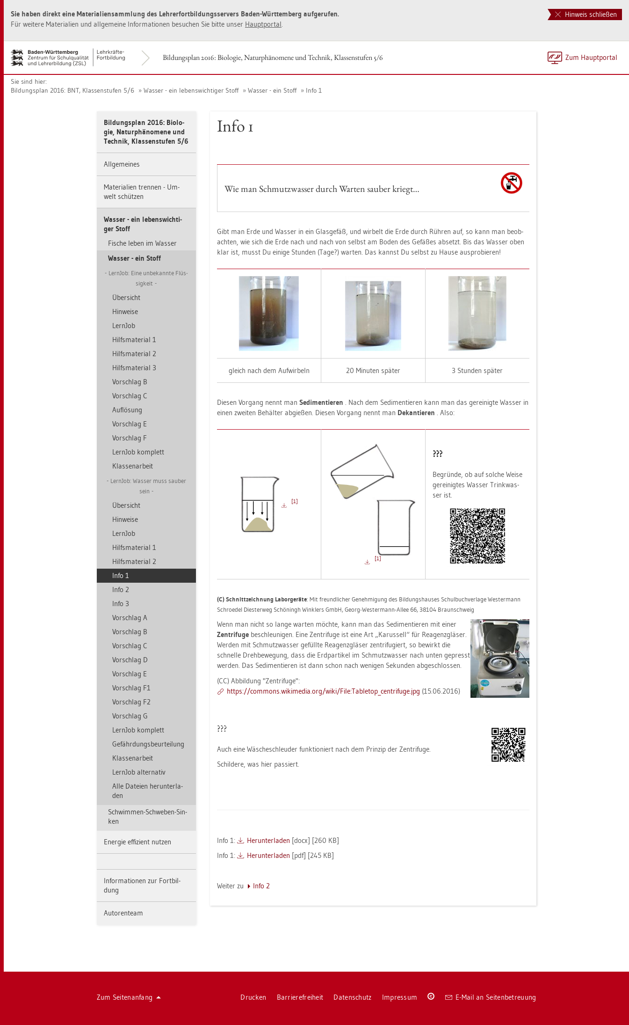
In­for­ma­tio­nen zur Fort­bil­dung (142, 885)
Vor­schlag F (129, 437)
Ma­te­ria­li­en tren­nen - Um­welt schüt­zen (142, 192)
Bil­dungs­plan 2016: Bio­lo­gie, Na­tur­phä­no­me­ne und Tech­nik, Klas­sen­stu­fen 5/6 (273, 57)
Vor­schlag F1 (131, 687)
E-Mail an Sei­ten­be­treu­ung (490, 997)
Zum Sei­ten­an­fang (129, 997)
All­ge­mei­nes (122, 164)
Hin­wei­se (125, 311)
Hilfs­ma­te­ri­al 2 (134, 353)
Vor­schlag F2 (131, 701)
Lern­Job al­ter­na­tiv (139, 772)
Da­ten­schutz (352, 997)
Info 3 (120, 603)
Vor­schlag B (129, 381)
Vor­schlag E (129, 423)
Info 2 (120, 589)
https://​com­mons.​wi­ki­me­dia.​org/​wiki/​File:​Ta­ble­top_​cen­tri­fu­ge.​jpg (323, 691)
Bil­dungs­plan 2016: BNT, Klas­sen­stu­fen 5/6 (72, 90)
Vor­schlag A (129, 617)
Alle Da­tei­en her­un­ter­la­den (147, 791)
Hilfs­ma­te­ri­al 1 (134, 339)
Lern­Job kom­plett (138, 451)
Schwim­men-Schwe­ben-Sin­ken (147, 816)
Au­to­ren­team (123, 912)
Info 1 (314, 90)
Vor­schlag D (130, 659)
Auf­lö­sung (127, 409)
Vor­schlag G (130, 715)
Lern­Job (123, 325)
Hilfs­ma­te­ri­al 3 (134, 367)
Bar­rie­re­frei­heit (300, 997)
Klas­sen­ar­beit (132, 465)
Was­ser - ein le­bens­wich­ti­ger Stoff (191, 90)
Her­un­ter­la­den (268, 840)
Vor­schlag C (129, 395)
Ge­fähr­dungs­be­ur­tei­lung (148, 743)
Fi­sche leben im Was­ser (142, 243)
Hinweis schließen (586, 14)
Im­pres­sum (400, 997)
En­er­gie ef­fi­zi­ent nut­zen (137, 841)
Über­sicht (126, 297)
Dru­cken (253, 997)
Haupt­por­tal (263, 24)
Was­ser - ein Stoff (272, 90)
